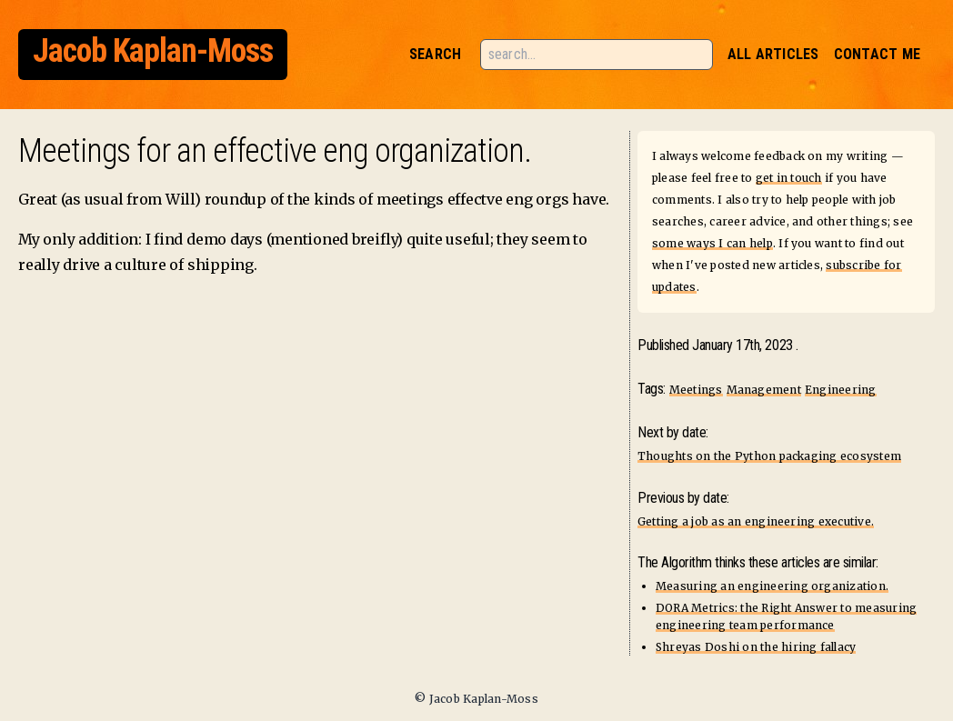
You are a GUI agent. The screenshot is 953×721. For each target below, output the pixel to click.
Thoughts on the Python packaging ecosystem (769, 456)
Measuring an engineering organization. (772, 586)
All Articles (773, 54)
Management (764, 389)
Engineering (841, 389)
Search (435, 54)
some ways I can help (712, 243)
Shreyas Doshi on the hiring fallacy (756, 647)
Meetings (696, 389)
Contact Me (877, 54)
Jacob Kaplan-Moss (153, 51)
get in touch (789, 178)
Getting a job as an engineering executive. (755, 521)
